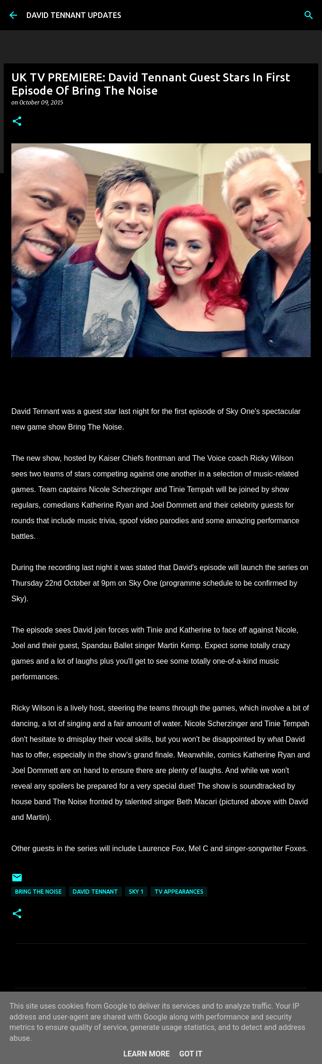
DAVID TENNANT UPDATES (73, 15)
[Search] (308, 15)
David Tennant (95, 891)
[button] (17, 121)
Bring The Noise (38, 891)
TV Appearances (178, 891)
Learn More (146, 1053)
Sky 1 (136, 891)
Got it (190, 1053)
